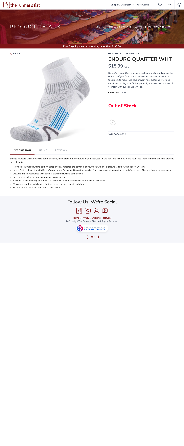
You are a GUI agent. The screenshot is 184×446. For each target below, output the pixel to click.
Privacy (85, 217)
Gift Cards (143, 4)
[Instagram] (87, 210)
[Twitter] (96, 210)
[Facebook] (79, 210)
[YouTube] (105, 210)
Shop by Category (121, 4)
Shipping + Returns (101, 217)
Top (93, 237)
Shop (99, 27)
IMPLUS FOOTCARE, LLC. (123, 27)
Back (15, 53)
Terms (76, 217)
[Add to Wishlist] (113, 122)
